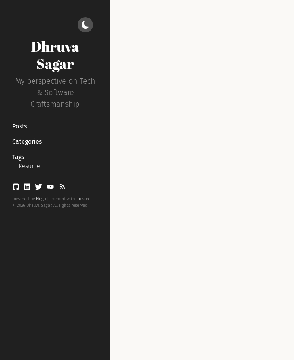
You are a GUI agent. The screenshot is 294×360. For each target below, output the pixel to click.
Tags (18, 157)
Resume (29, 166)
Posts (19, 126)
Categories (27, 141)
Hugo (41, 198)
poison (82, 198)
